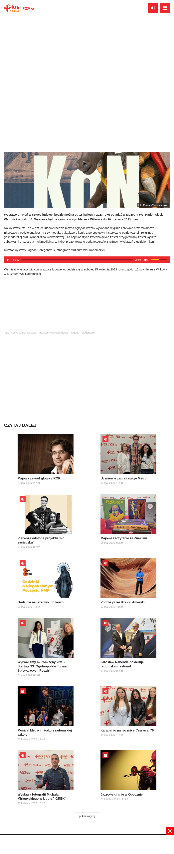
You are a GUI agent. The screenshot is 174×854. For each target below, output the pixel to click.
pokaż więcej (87, 816)
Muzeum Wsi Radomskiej (53, 332)
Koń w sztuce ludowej (23, 332)
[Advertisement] (87, 305)
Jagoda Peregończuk (83, 332)
